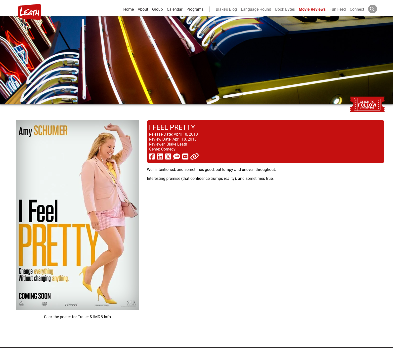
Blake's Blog (226, 9)
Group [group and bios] (157, 9)
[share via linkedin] (160, 156)
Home (128, 9)
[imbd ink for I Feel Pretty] (77, 229)
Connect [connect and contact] (357, 9)
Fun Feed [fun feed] (338, 9)
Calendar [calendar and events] (174, 9)
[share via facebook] (152, 156)
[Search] (376, 9)
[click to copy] (194, 156)
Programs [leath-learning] (195, 9)
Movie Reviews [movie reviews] (312, 9)
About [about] (143, 9)
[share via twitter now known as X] (168, 156)
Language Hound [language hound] (256, 9)
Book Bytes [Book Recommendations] (285, 9)
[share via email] (185, 156)
